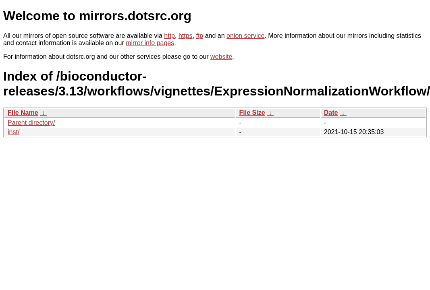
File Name (23, 112)
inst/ (13, 131)
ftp (199, 35)
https (186, 35)
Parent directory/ (31, 122)
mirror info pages (150, 42)
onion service (245, 35)
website (221, 56)
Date (331, 112)
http (169, 35)
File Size (252, 112)
